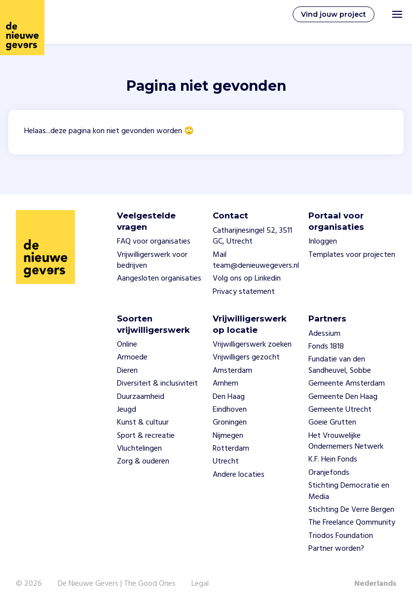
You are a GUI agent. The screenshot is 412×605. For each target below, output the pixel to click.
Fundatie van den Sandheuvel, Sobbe (339, 365)
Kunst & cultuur (143, 422)
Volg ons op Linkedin (247, 278)
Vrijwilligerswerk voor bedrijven (152, 260)
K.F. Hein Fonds (332, 459)
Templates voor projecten (351, 255)
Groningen (230, 422)
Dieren (127, 370)
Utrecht (226, 461)
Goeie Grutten (332, 422)
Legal (200, 583)
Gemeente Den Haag (342, 397)
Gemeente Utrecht (340, 409)
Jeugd (126, 409)
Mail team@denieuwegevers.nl (256, 260)
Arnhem (225, 383)
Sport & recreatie (146, 435)
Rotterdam (231, 448)
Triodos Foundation (340, 536)
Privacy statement (244, 291)
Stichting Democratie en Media (348, 491)
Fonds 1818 (326, 346)
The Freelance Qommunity (351, 522)
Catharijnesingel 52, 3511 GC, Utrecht (252, 236)
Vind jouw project (333, 14)
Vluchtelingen (139, 448)
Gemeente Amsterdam (346, 383)
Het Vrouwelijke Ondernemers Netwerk (345, 441)
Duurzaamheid (140, 397)
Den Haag (229, 397)
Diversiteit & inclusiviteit (157, 383)
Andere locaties (238, 474)
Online (127, 344)
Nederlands (375, 583)
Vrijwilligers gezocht (246, 357)
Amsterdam (232, 370)
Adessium (324, 333)
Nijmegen (228, 435)
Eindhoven (230, 409)
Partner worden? (336, 548)
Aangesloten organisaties (159, 278)
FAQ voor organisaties (153, 241)
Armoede (132, 357)
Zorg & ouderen (143, 461)
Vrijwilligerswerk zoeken (252, 344)
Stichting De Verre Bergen (351, 509)
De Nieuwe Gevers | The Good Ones (117, 583)
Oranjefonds (328, 472)
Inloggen (322, 241)
